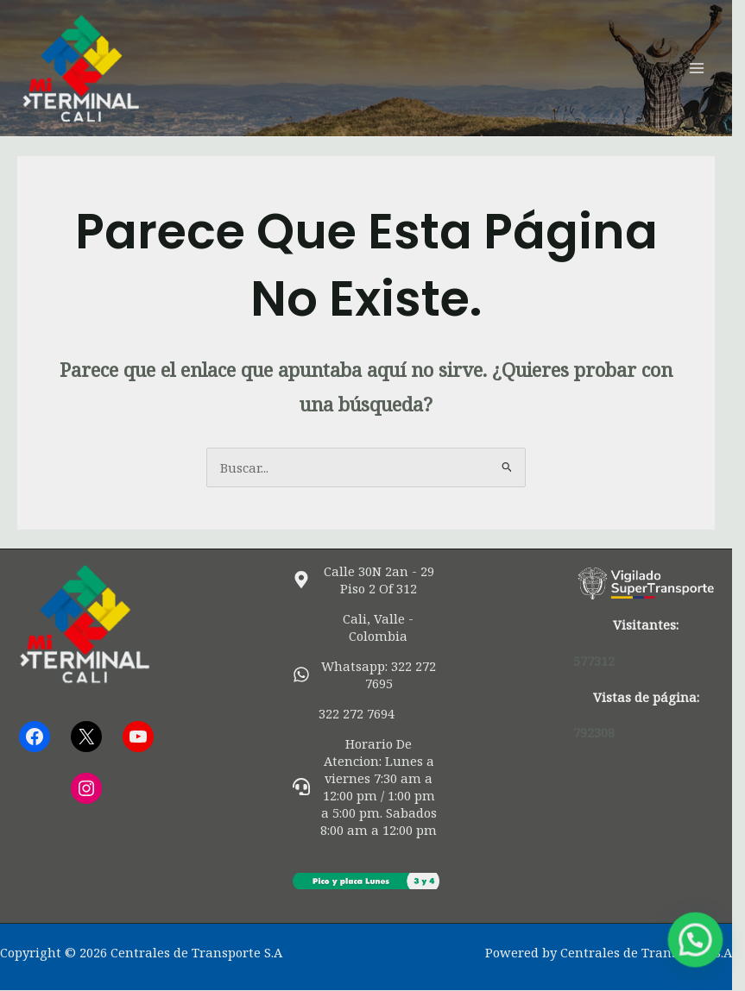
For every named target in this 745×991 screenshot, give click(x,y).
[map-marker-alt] (372, 579)
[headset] (372, 786)
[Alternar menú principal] (709, 68)
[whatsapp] (372, 674)
